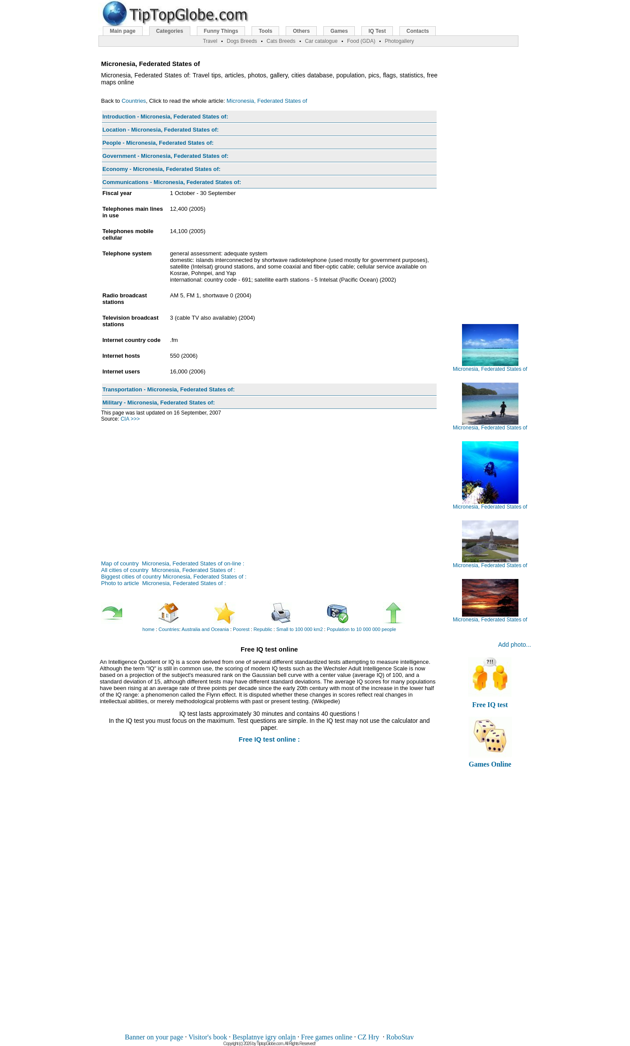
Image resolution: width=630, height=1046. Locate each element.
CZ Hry (368, 1037)
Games (339, 31)
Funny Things (221, 31)
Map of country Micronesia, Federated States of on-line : (172, 563)
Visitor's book (208, 1037)
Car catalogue (321, 41)
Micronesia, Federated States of (267, 101)
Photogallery (399, 41)
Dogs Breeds (242, 41)
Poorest (241, 629)
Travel (210, 41)
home (149, 629)
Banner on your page (154, 1037)
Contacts (417, 31)
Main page (123, 31)
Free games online (326, 1037)
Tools (265, 31)
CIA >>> (130, 419)
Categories (169, 31)
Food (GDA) (361, 41)
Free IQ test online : (269, 739)
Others (301, 31)
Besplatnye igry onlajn (264, 1037)
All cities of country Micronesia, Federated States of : (168, 570)
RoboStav (400, 1037)
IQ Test (377, 31)
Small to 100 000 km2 (299, 629)
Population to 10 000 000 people (361, 629)
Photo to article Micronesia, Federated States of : (163, 583)
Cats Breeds (280, 41)
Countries (134, 101)
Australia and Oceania (205, 629)
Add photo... (514, 644)
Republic (262, 629)
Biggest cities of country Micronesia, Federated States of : (173, 576)
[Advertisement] (269, 486)
